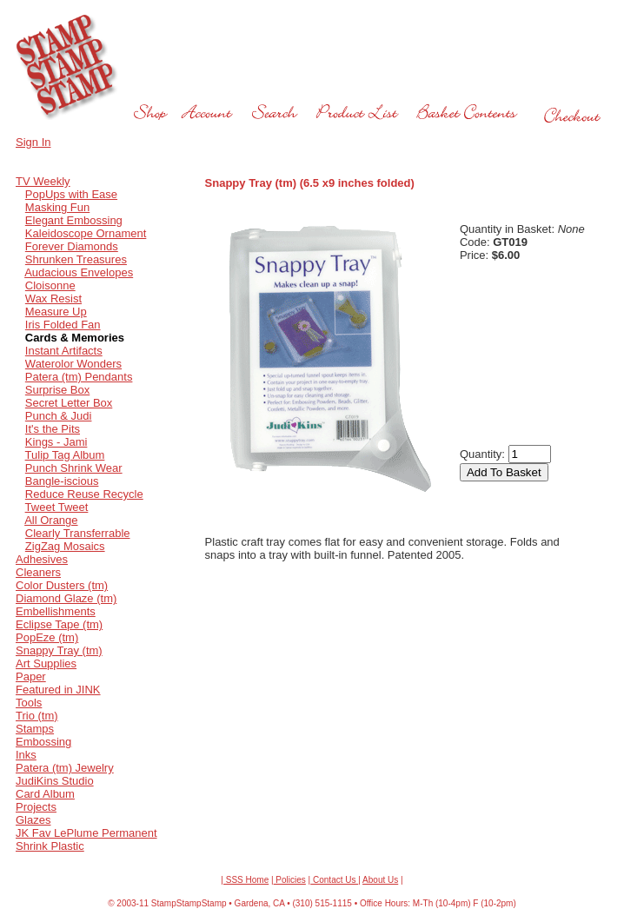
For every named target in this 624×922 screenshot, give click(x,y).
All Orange (50, 520)
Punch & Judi (58, 415)
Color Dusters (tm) (62, 585)
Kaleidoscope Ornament (85, 233)
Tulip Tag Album (65, 454)
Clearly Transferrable (77, 533)
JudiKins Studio (55, 780)
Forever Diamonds (71, 246)
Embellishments (56, 611)
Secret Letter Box (68, 402)
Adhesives (42, 559)
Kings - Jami (56, 441)
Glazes (33, 819)
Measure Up (56, 311)
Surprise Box (57, 389)
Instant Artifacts (64, 350)
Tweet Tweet (57, 507)
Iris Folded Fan (63, 324)
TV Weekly (43, 181)
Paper (31, 676)
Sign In (33, 142)
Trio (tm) (37, 715)
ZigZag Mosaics (65, 546)
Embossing (43, 741)
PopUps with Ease (71, 194)
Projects (36, 806)
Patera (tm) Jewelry (65, 767)
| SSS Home (245, 880)
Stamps (35, 728)
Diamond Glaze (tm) (66, 598)
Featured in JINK (58, 689)
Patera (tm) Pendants (79, 376)
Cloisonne (50, 285)
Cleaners (38, 572)
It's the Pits (52, 428)
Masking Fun (57, 207)
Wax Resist (53, 298)
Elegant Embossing (74, 220)
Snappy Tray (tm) (59, 650)
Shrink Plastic (50, 845)
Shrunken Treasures (76, 259)
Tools (29, 702)
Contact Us (334, 880)
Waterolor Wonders (73, 363)
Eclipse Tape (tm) (59, 624)
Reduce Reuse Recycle (84, 494)
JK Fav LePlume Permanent (86, 832)
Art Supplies (46, 663)
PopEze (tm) (47, 637)
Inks (26, 754)
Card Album (45, 793)
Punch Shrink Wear (74, 467)
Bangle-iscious (62, 481)
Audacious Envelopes (78, 272)
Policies (290, 880)
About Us (380, 880)
